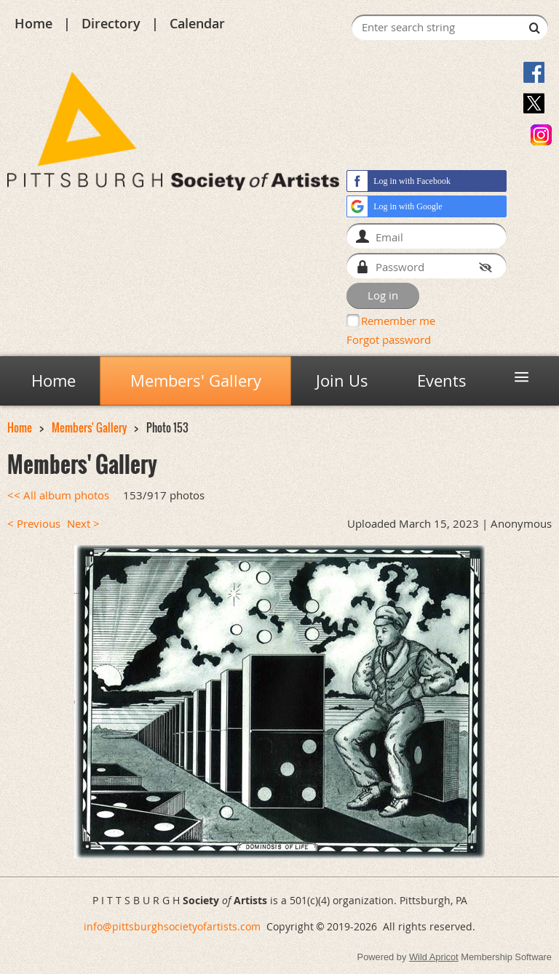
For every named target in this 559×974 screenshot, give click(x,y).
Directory (111, 23)
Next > (83, 524)
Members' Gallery (89, 427)
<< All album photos (58, 495)
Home (33, 23)
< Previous (33, 524)
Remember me (398, 320)
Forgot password (388, 339)
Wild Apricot (434, 956)
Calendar (197, 23)
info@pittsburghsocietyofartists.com (172, 926)
